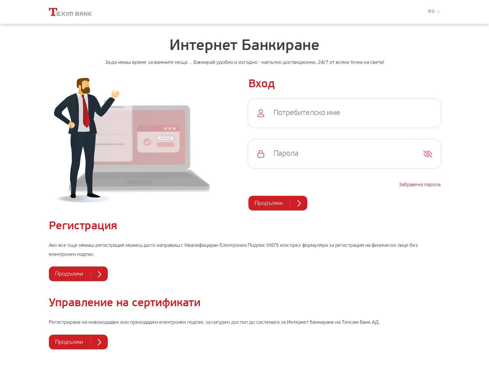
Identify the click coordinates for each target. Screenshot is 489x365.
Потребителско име (307, 113)
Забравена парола (419, 184)
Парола (286, 154)
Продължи (278, 203)
